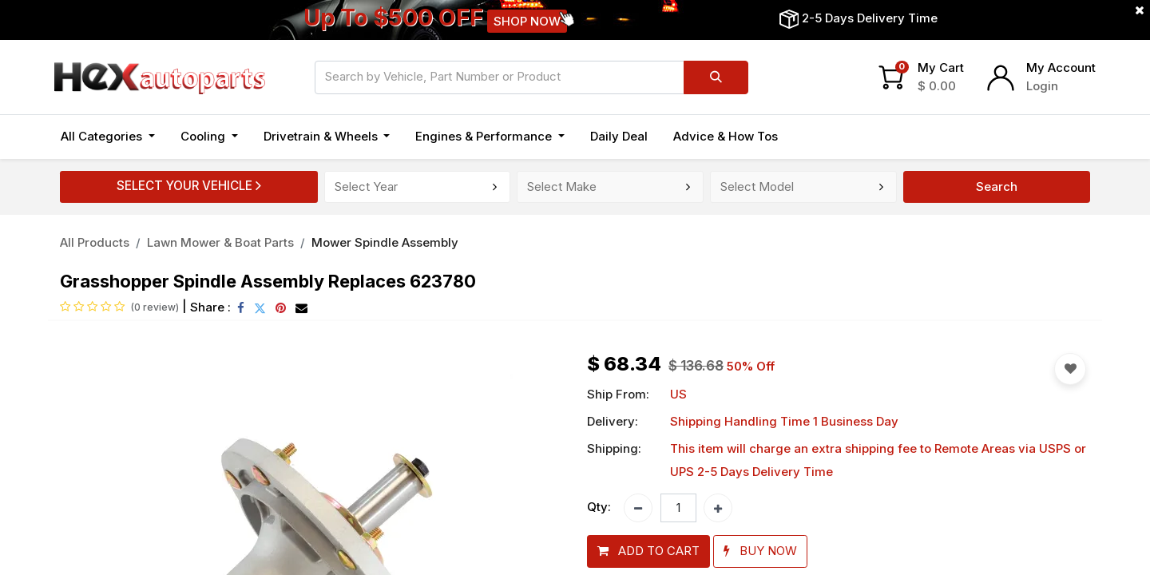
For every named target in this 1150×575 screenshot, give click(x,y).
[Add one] (718, 508)
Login (1042, 85)
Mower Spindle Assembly (384, 242)
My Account (1061, 67)
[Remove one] (638, 508)
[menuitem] (618, 137)
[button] (648, 551)
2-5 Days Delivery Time (870, 18)
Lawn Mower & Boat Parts (220, 242)
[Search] (716, 77)
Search (996, 186)
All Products (94, 242)
